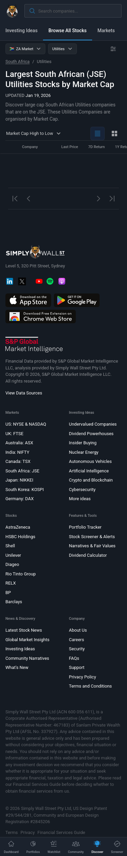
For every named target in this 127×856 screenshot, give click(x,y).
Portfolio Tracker (85, 527)
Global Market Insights (27, 639)
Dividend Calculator (88, 555)
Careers (76, 639)
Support (77, 667)
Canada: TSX (17, 461)
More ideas (80, 499)
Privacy (28, 832)
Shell (10, 546)
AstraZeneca (17, 527)
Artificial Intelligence (89, 470)
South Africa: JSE (22, 470)
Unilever (13, 555)
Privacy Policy (82, 676)
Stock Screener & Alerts (92, 536)
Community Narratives (27, 658)
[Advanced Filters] (113, 48)
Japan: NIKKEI (19, 480)
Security (77, 649)
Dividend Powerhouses (91, 433)
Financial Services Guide (61, 832)
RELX (10, 583)
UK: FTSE (14, 433)
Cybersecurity (82, 489)
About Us (78, 630)
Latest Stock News (23, 630)
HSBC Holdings (20, 536)
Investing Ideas (21, 30)
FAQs (74, 658)
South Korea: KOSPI (24, 489)
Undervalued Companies (93, 424)
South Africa (17, 61)
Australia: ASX (19, 443)
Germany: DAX (19, 499)
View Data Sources (23, 393)
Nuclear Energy (84, 452)
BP (8, 592)
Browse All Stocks (67, 30)
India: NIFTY (17, 452)
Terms (11, 832)
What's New (16, 667)
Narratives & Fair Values (92, 546)
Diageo (12, 564)
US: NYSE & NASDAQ (25, 424)
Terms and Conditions (90, 686)
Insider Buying (83, 443)
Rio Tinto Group (20, 573)
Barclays (13, 602)
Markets (106, 30)
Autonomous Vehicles (90, 461)
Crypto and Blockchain (91, 480)
